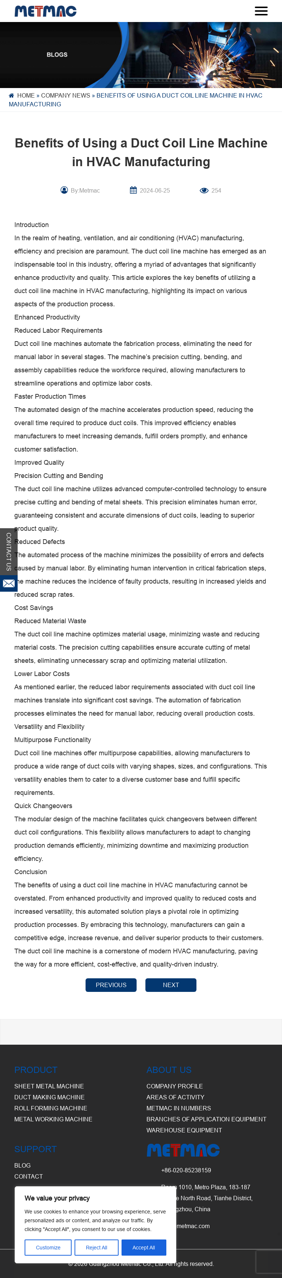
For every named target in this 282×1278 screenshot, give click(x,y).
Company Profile (175, 1086)
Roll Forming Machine (50, 1108)
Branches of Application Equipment (207, 1119)
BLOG (22, 1165)
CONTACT (28, 1176)
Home (26, 95)
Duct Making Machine (49, 1097)
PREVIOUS (111, 985)
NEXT (171, 985)
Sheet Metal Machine (49, 1086)
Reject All (96, 1247)
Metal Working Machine (53, 1119)
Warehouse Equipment (184, 1130)
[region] (95, 1224)
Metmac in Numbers (179, 1108)
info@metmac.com (185, 1226)
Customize (48, 1247)
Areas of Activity (176, 1097)
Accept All (144, 1247)
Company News (65, 95)
